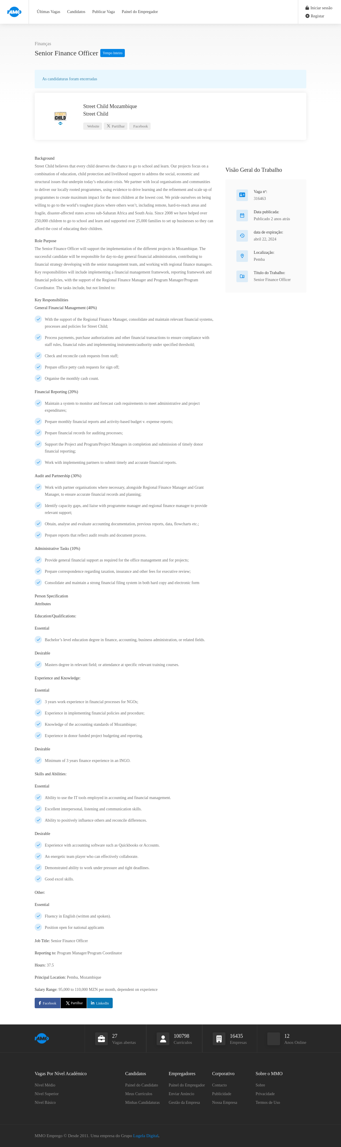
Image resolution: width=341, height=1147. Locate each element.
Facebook (140, 126)
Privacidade (265, 1094)
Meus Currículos (138, 1094)
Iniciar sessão (318, 8)
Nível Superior (47, 1094)
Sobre (260, 1085)
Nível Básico (45, 1102)
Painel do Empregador (140, 12)
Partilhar (115, 126)
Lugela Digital (145, 1135)
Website (92, 126)
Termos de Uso (268, 1102)
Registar (314, 16)
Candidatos (76, 12)
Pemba (259, 259)
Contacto (219, 1085)
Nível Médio (45, 1085)
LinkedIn (102, 1003)
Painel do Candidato (141, 1085)
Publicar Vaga (103, 12)
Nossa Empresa (224, 1102)
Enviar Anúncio (181, 1094)
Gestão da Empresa (184, 1102)
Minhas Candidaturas (142, 1102)
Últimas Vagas (48, 12)
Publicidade (221, 1094)
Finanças (43, 43)
